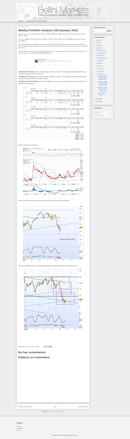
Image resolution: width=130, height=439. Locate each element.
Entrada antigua (83, 406)
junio (99, 66)
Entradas (98, 112)
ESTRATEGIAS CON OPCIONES (37, 21)
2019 (98, 40)
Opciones (19, 426)
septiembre (101, 58)
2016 (98, 48)
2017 (98, 45)
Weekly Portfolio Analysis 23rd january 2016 (102, 77)
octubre (100, 55)
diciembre (101, 50)
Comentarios (99, 115)
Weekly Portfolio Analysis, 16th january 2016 (102, 83)
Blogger (75, 435)
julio (99, 63)
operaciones (20, 428)
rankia (18, 430)
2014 (98, 101)
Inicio (55, 406)
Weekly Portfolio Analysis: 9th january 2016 (102, 89)
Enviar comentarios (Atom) (57, 411)
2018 (98, 43)
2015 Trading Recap (101, 94)
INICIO (21, 21)
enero (100, 74)
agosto (100, 60)
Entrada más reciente (25, 406)
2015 (98, 99)
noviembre (101, 53)
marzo (100, 68)
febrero (100, 71)
